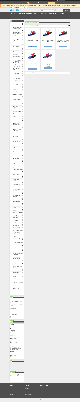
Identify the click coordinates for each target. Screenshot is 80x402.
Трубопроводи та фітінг (16, 201)
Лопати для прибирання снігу (17, 169)
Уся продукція (21, 13)
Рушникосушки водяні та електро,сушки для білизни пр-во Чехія (17, 261)
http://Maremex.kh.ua (14, 337)
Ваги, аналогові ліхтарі (16, 186)
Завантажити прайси (53, 13)
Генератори (14, 276)
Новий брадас (15, 187)
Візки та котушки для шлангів (17, 212)
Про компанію (29, 13)
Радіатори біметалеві (16, 87)
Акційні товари (13, 13)
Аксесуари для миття (16, 225)
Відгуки (12, 293)
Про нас (12, 292)
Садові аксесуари (15, 161)
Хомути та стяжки (15, 222)
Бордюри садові (15, 217)
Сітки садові (14, 109)
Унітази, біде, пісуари (16, 270)
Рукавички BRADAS (16, 215)
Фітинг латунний (15, 84)
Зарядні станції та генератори (17, 282)
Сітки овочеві (15, 147)
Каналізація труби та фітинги (17, 66)
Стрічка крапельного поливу (17, 35)
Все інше (14, 284)
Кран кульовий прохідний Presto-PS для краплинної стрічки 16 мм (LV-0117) (47, 62)
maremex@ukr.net (14, 338)
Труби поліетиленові (16, 73)
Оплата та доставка (43, 13)
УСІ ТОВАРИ (13, 23)
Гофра (14, 92)
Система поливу (15, 177)
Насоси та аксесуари (16, 192)
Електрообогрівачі (15, 89)
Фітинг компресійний (16, 75)
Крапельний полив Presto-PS (17, 184)
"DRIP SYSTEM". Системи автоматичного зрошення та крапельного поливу (17, 61)
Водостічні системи (16, 97)
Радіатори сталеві (15, 86)
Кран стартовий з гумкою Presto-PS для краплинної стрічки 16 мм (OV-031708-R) (48, 40)
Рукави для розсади (16, 288)
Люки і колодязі (15, 91)
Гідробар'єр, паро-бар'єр (16, 113)
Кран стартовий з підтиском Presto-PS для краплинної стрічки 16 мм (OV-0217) (32, 40)
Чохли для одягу (15, 136)
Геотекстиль (14, 139)
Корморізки (14, 145)
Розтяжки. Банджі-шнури (16, 234)
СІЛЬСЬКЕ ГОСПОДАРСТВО (17, 242)
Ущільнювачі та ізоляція (16, 207)
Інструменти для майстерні (17, 245)
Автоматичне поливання (16, 56)
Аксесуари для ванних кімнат (17, 199)
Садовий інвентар (15, 160)
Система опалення (15, 249)
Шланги (14, 51)
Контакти (35, 13)
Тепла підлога (15, 247)
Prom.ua (45, 399)
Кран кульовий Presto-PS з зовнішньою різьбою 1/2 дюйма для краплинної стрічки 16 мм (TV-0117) (32, 63)
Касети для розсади (16, 46)
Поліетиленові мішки (16, 158)
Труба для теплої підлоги (16, 78)
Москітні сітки (15, 134)
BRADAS (14, 163)
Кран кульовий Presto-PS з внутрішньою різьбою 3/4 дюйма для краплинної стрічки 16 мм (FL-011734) (63, 40)
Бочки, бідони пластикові (16, 49)
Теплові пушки (15, 278)
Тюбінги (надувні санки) (16, 167)
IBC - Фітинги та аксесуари (17, 238)
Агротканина (14, 116)
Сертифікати (62, 13)
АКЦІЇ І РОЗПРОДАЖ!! (16, 174)
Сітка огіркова (15, 44)
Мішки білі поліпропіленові (17, 141)
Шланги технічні (15, 210)
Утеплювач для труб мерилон (17, 94)
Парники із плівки (15, 54)
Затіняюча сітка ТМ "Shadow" (17, 111)
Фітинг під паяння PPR (16, 80)
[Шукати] (55, 10)
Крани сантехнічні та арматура (17, 230)
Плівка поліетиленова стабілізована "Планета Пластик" (16, 124)
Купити (32, 46)
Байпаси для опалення (16, 99)
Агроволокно (15, 114)
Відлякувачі (14, 236)
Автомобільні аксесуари (16, 227)
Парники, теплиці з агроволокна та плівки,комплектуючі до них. (17, 107)
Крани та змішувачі (15, 193)
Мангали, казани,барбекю (17, 172)
